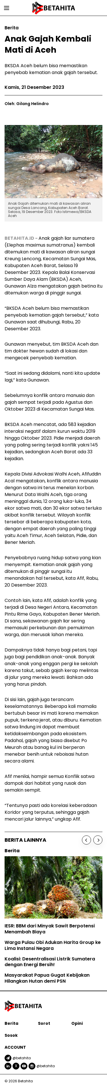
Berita (11, 1023)
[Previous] (86, 840)
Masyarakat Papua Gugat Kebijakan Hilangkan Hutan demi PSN (47, 978)
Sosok (11, 1035)
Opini (77, 1023)
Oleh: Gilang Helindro (27, 103)
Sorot (44, 1023)
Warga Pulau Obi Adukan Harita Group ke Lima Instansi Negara (53, 945)
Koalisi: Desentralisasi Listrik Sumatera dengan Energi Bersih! (50, 962)
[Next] (97, 840)
